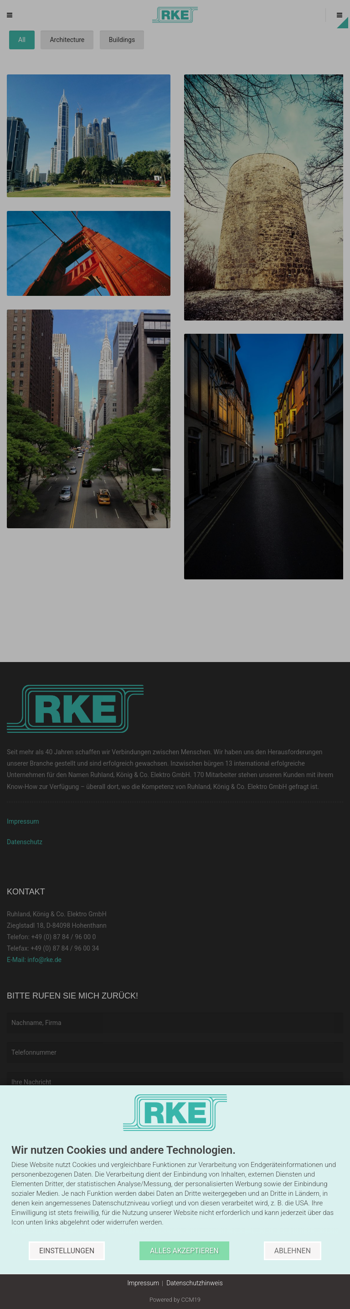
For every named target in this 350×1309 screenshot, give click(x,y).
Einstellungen (66, 1250)
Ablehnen (292, 1250)
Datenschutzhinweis (194, 1283)
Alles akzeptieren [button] (184, 1250)
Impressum (143, 1283)
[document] (175, 1193)
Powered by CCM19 (175, 1299)
